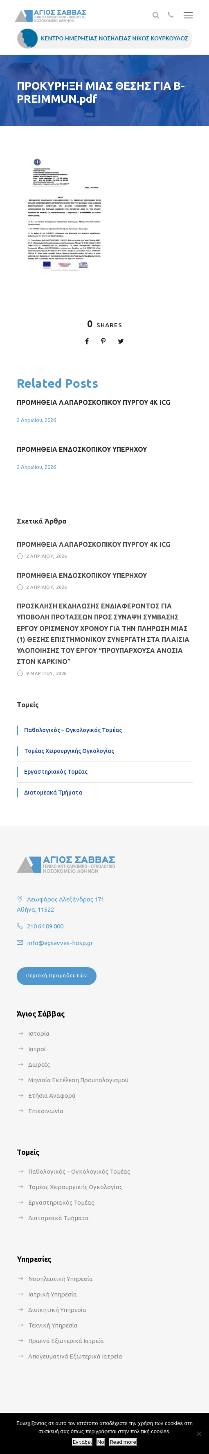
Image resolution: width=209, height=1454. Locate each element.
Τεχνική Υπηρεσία (53, 1325)
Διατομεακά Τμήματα (53, 792)
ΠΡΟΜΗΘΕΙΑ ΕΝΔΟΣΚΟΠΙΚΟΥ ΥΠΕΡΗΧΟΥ (82, 449)
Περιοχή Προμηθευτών (56, 975)
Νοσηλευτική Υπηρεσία (60, 1278)
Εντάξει (82, 1442)
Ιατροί (37, 1049)
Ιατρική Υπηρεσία (52, 1294)
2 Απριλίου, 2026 (36, 420)
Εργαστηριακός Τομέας (56, 771)
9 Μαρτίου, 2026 (46, 673)
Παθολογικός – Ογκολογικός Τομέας (73, 730)
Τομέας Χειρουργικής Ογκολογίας (69, 751)
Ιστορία (38, 1033)
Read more (123, 1442)
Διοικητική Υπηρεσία (57, 1309)
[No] (199, 1434)
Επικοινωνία (45, 1111)
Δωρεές (39, 1064)
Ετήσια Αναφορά (52, 1095)
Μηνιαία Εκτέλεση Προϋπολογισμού (78, 1080)
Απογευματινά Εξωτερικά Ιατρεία (75, 1356)
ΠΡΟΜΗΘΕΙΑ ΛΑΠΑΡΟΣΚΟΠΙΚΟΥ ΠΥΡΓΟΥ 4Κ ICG (93, 402)
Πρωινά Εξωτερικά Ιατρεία (66, 1340)
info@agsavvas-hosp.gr (60, 942)
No (100, 1442)
